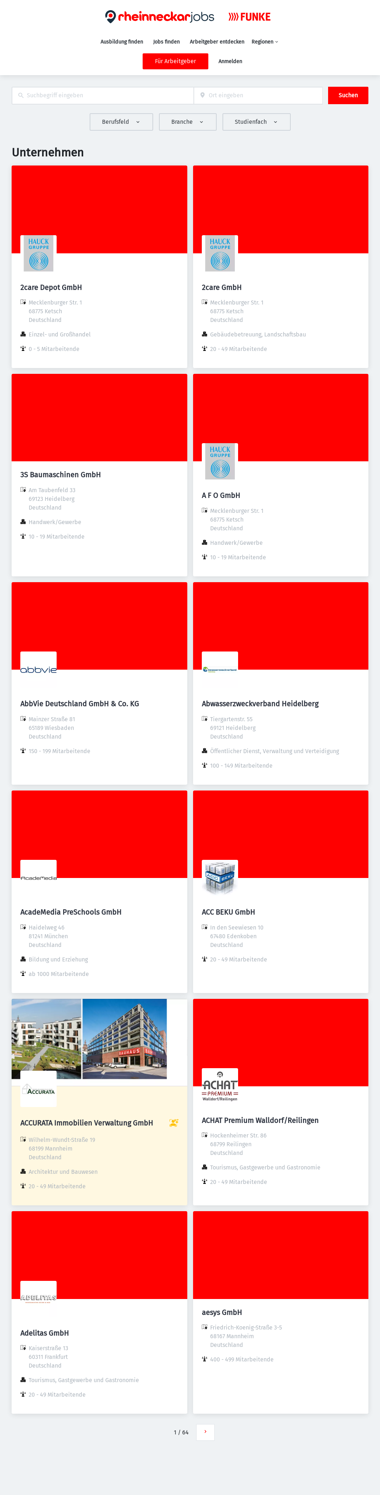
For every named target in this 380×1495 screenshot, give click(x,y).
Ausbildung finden (122, 42)
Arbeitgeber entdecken (217, 42)
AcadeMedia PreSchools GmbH (71, 912)
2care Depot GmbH (51, 287)
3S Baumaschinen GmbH (60, 474)
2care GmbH (222, 287)
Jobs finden (166, 42)
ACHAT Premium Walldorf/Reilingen (260, 1120)
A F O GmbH (221, 495)
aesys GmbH (222, 1312)
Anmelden (230, 61)
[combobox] (103, 96)
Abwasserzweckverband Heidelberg (260, 703)
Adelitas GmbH (44, 1333)
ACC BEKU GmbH (228, 912)
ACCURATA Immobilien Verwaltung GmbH (86, 1123)
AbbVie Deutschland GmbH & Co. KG (79, 703)
